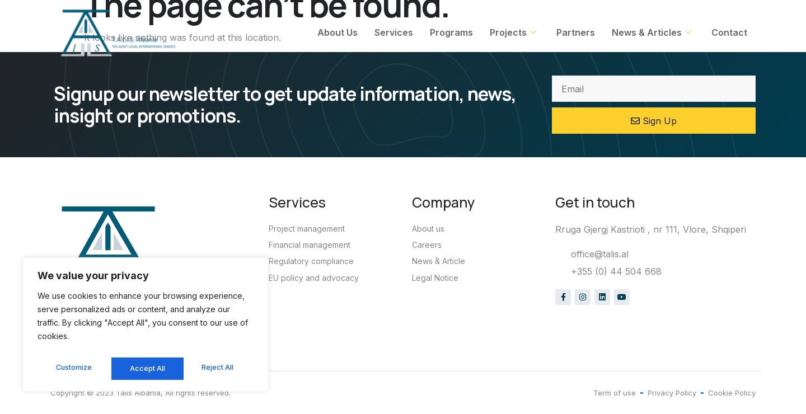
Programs (451, 32)
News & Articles (651, 32)
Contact (729, 32)
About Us (337, 32)
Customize (73, 368)
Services (393, 32)
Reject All (147, 368)
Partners (575, 32)
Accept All (219, 368)
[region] (145, 327)
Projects (513, 32)
